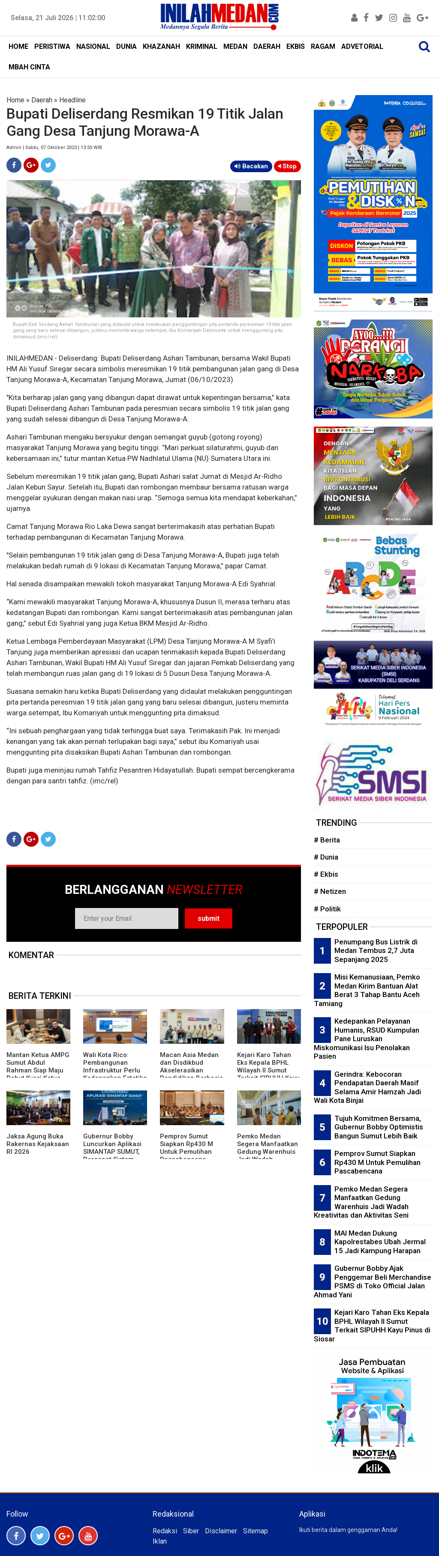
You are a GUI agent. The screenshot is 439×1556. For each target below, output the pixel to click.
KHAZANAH (161, 46)
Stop (287, 166)
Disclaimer (221, 1531)
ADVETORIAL (362, 46)
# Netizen (330, 891)
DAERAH (266, 46)
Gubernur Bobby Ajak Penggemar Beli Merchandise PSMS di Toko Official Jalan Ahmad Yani (372, 1281)
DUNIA (126, 46)
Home (15, 100)
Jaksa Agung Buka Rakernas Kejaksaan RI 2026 (37, 1144)
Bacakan (251, 166)
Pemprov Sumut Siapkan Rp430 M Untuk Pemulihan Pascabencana (186, 1147)
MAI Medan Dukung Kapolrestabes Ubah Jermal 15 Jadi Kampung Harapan (380, 1242)
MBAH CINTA (29, 67)
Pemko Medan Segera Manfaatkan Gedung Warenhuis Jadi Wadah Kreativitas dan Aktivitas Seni (267, 1155)
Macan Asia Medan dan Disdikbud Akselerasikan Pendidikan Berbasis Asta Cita (191, 1070)
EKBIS (295, 46)
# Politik (327, 909)
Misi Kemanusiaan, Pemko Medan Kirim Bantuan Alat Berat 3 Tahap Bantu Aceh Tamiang (367, 990)
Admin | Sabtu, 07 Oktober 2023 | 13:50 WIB (54, 147)
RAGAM (323, 46)
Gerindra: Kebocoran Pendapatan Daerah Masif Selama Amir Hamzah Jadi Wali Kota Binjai (367, 1087)
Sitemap (255, 1531)
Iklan (160, 1541)
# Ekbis (326, 874)
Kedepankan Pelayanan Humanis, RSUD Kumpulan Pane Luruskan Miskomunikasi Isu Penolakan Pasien (366, 1038)
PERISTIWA (52, 46)
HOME (18, 46)
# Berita (327, 840)
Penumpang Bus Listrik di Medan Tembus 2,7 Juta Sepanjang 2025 (376, 951)
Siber (191, 1531)
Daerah (41, 100)
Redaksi (165, 1531)
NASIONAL (93, 46)
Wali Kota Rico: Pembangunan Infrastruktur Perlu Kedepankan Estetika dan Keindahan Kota (115, 1070)
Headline (72, 100)
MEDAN (235, 46)
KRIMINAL (201, 46)
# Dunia (326, 857)
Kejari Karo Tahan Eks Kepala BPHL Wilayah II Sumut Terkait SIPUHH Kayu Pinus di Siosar (268, 1070)
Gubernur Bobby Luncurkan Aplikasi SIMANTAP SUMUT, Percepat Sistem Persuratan (112, 1151)
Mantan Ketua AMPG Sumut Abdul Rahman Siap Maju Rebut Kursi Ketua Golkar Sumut (37, 1070)
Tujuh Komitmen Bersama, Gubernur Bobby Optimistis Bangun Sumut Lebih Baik (378, 1127)
